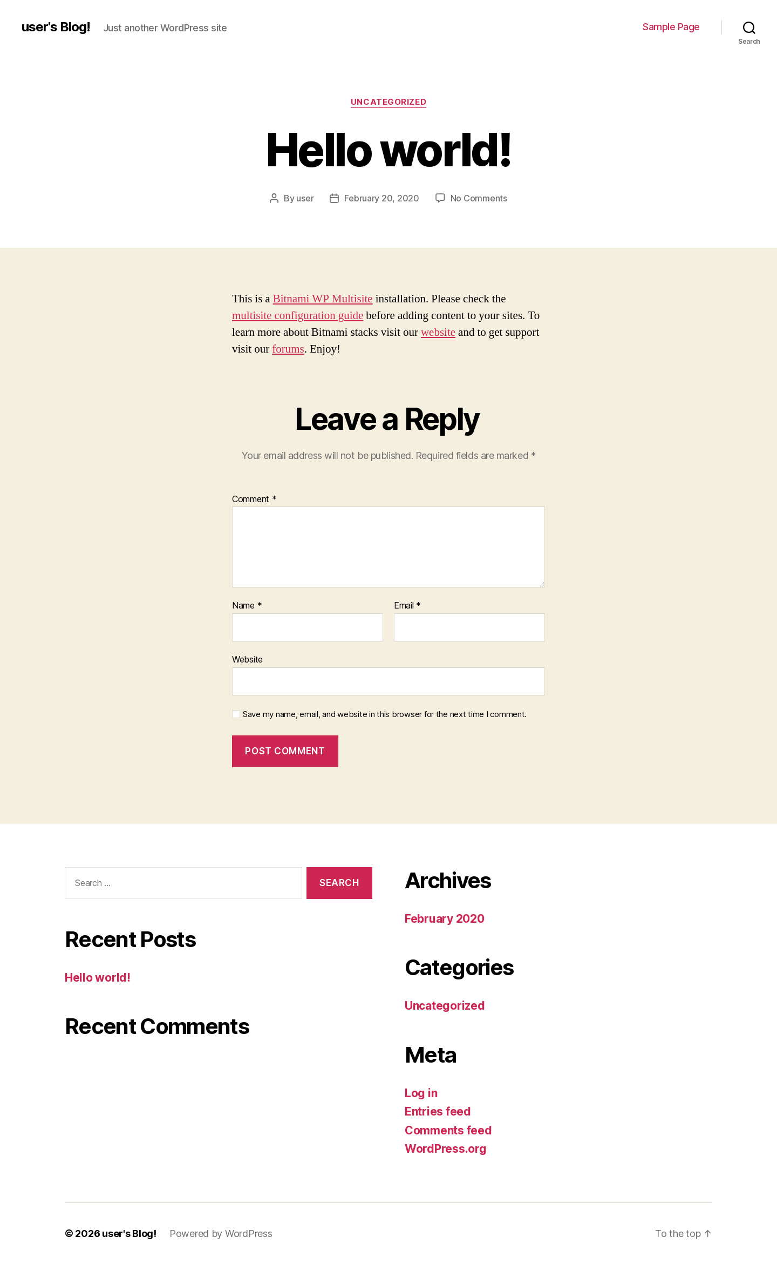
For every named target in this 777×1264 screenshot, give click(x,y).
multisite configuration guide (297, 315)
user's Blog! (56, 27)
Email (407, 606)
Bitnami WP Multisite (323, 299)
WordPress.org (446, 1148)
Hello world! (98, 977)
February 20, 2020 (381, 198)
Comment (254, 499)
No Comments (479, 198)
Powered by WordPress (220, 1233)
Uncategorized (388, 102)
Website (247, 659)
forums (288, 349)
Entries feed (438, 1111)
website (438, 332)
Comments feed (448, 1130)
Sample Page (671, 26)
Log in (421, 1093)
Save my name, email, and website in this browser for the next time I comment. (385, 714)
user (304, 198)
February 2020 (445, 918)
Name (247, 606)
